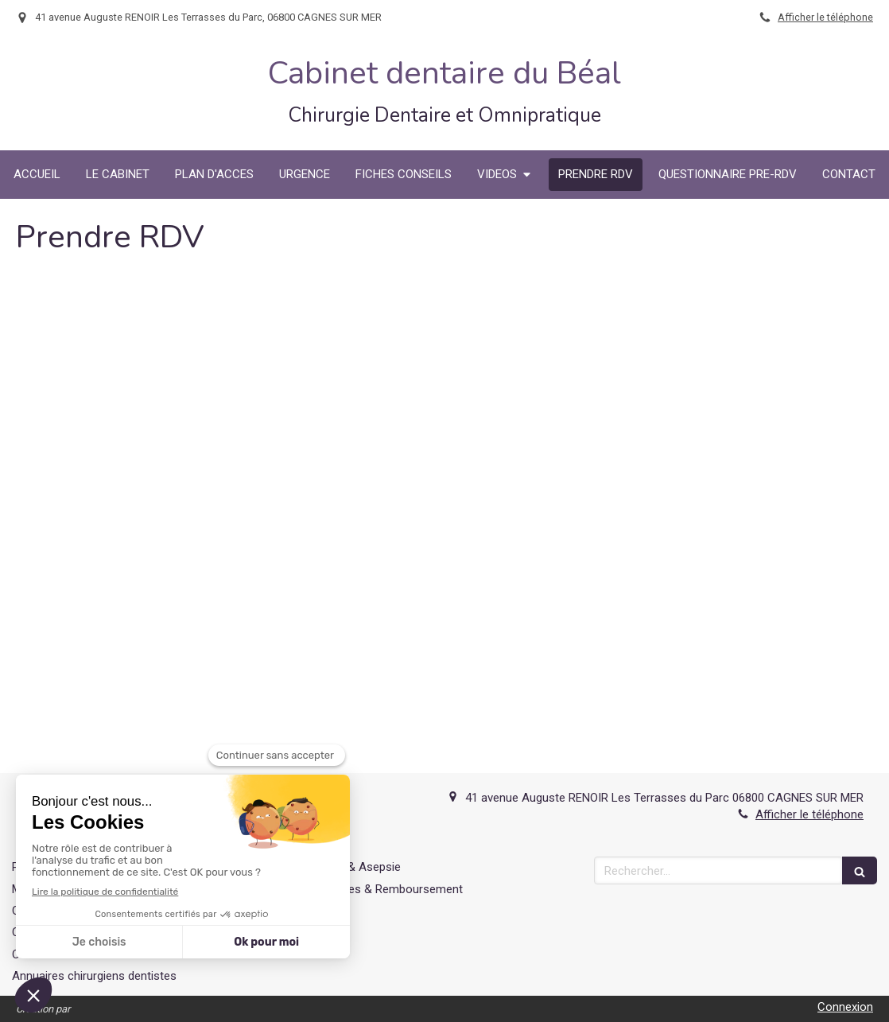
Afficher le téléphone (825, 17)
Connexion (845, 1007)
